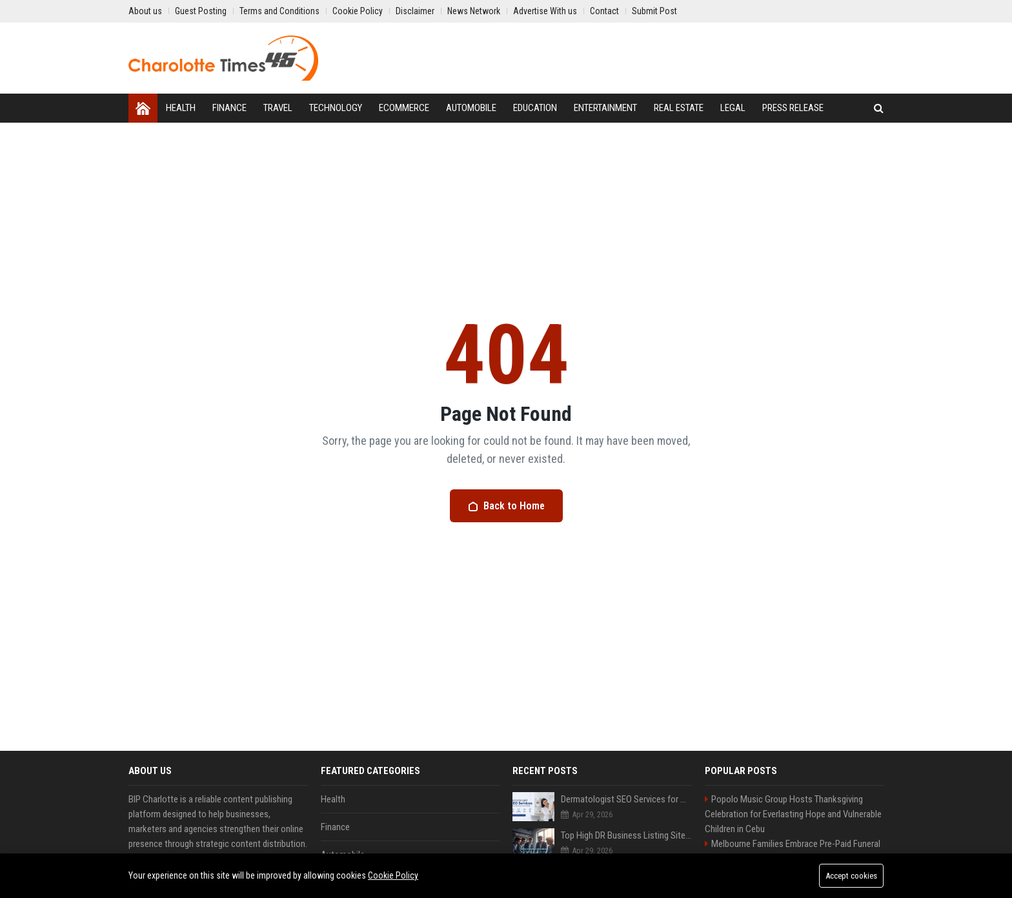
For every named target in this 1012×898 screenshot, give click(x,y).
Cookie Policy (393, 875)
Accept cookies (851, 876)
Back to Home (506, 506)
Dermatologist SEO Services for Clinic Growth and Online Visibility (626, 799)
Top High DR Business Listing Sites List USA (626, 835)
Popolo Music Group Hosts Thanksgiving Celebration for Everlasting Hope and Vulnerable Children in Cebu (793, 814)
